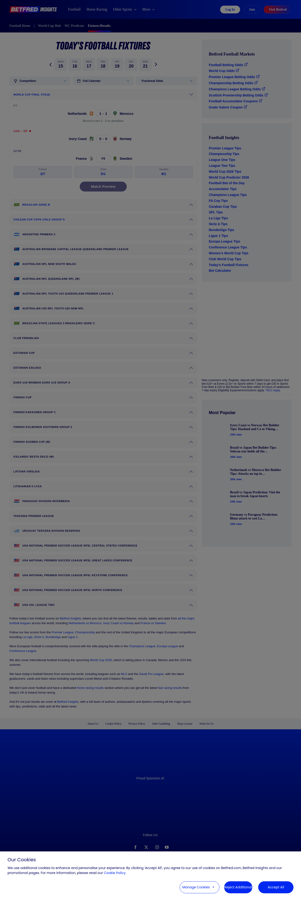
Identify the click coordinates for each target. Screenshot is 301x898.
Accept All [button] (276, 887)
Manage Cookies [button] (196, 887)
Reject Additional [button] (238, 887)
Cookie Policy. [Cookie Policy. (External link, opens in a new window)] (115, 872)
